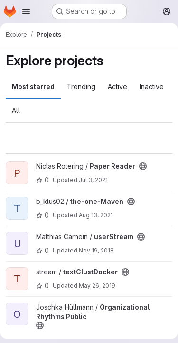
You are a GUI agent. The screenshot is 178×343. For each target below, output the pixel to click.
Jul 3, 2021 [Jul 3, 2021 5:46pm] (93, 179)
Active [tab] (117, 86)
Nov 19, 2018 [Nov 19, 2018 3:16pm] (96, 250)
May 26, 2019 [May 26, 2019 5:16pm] (97, 285)
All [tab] (16, 110)
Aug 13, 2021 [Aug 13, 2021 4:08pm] (96, 215)
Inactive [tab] (152, 86)
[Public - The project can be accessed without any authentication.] (143, 166)
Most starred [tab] (33, 86)
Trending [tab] (81, 86)
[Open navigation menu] (26, 11)
